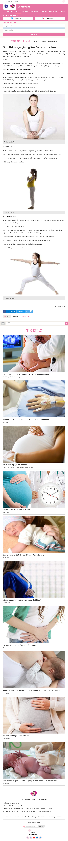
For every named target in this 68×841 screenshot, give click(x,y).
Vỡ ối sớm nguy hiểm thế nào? (15, 464)
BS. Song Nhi (6, 738)
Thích (21, 311)
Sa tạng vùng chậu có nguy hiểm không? (20, 645)
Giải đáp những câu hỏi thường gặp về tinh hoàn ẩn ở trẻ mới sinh (30, 781)
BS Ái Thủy (6, 557)
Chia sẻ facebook (11, 311)
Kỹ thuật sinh (52, 41)
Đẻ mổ (44, 41)
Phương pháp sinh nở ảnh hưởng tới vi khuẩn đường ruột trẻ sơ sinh (31, 690)
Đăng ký (41, 826)
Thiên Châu (6, 783)
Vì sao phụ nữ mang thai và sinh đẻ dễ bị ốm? (22, 600)
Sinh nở (17, 12)
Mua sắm (62, 12)
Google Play (50, 18)
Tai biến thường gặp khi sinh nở (16, 735)
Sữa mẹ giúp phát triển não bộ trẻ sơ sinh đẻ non (23, 555)
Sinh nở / (16, 316)
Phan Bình (6, 693)
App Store (18, 18)
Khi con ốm (43, 12)
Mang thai (10, 12)
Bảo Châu (5, 422)
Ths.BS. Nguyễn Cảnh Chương (11, 377)
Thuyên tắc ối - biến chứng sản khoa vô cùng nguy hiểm (26, 419)
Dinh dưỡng (34, 12)
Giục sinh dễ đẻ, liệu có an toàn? (16, 510)
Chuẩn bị (29, 41)
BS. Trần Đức (6, 603)
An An (5, 59)
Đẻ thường (37, 41)
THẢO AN (6, 512)
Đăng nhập (34, 34)
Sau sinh (25, 12)
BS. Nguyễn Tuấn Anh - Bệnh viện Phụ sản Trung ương (18, 467)
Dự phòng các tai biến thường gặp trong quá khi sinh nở (26, 374)
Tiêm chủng (53, 12)
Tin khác (34, 331)
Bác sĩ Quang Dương (8, 648)
